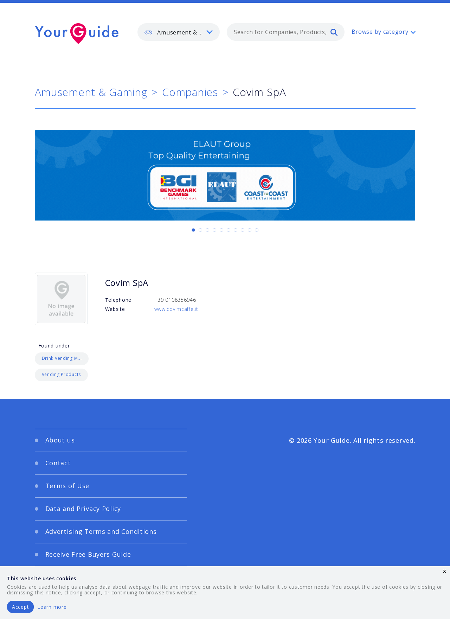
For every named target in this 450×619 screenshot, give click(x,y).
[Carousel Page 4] (214, 230)
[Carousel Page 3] (207, 230)
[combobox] (286, 32)
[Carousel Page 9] (249, 230)
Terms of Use (67, 485)
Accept (20, 607)
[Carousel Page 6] (228, 230)
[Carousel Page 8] (242, 230)
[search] (334, 32)
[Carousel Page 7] (235, 230)
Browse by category (380, 32)
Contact (58, 463)
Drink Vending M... (62, 358)
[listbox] (178, 32)
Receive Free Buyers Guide (88, 554)
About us (60, 440)
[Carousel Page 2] (200, 230)
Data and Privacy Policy (83, 508)
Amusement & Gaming (91, 92)
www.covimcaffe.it (176, 309)
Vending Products (61, 374)
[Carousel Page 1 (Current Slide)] (193, 230)
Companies (190, 92)
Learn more (51, 607)
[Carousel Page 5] (221, 230)
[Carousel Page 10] (256, 230)
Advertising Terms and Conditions (101, 531)
